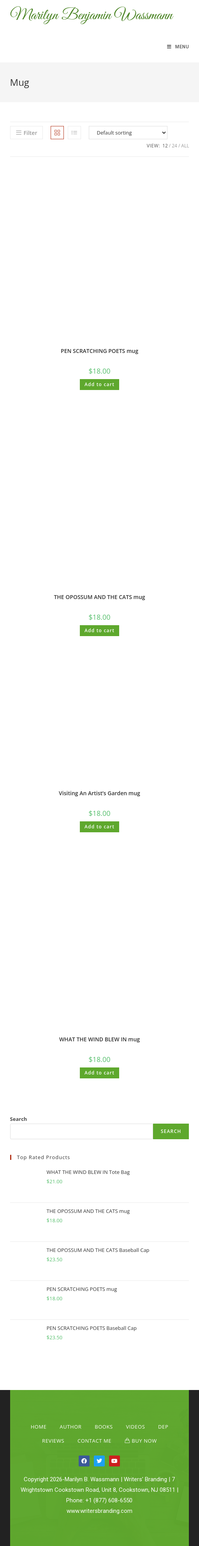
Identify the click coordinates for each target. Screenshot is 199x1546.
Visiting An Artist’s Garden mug (99, 793)
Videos (135, 1426)
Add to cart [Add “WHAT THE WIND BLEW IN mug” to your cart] (99, 1072)
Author (70, 1426)
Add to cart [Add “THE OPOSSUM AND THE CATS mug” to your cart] (99, 630)
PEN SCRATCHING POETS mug (99, 351)
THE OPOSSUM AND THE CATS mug (99, 597)
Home (39, 1426)
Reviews (53, 1440)
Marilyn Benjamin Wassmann (91, 15)
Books (104, 1426)
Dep (163, 1426)
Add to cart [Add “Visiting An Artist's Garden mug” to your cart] (99, 826)
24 (174, 145)
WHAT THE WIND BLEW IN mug (99, 1039)
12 (165, 145)
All (185, 145)
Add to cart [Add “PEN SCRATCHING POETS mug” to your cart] (99, 384)
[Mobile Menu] (178, 46)
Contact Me (94, 1440)
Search (18, 1118)
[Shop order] (128, 132)
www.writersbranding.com (99, 1510)
